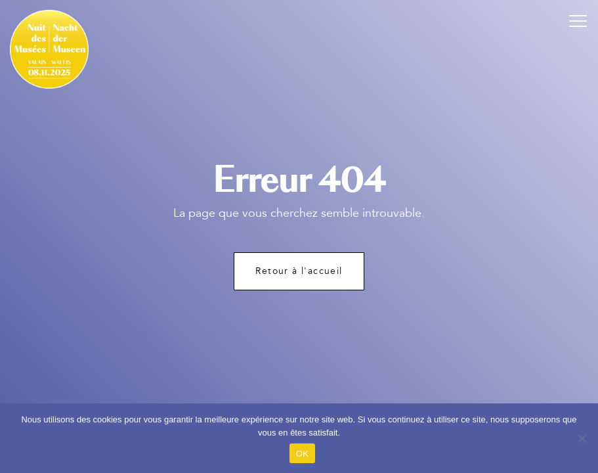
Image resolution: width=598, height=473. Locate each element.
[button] (578, 19)
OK (302, 454)
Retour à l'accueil (298, 271)
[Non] (581, 438)
